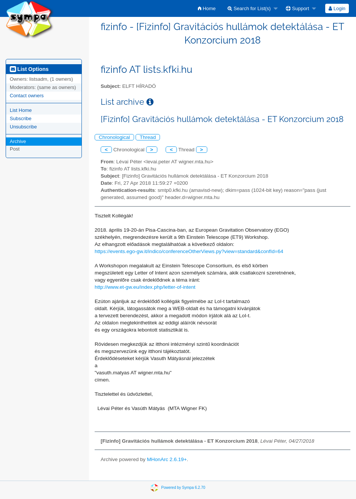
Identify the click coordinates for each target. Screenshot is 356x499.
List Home (21, 110)
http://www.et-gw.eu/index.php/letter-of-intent (145, 287)
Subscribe (21, 118)
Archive (18, 141)
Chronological (114, 137)
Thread (148, 137)
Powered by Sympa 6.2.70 (183, 487)
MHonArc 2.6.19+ (167, 459)
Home (207, 8)
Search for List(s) (249, 8)
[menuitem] (207, 8)
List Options (29, 69)
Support (297, 8)
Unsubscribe (23, 127)
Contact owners (27, 95)
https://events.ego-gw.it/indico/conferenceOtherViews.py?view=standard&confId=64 (189, 251)
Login (337, 8)
